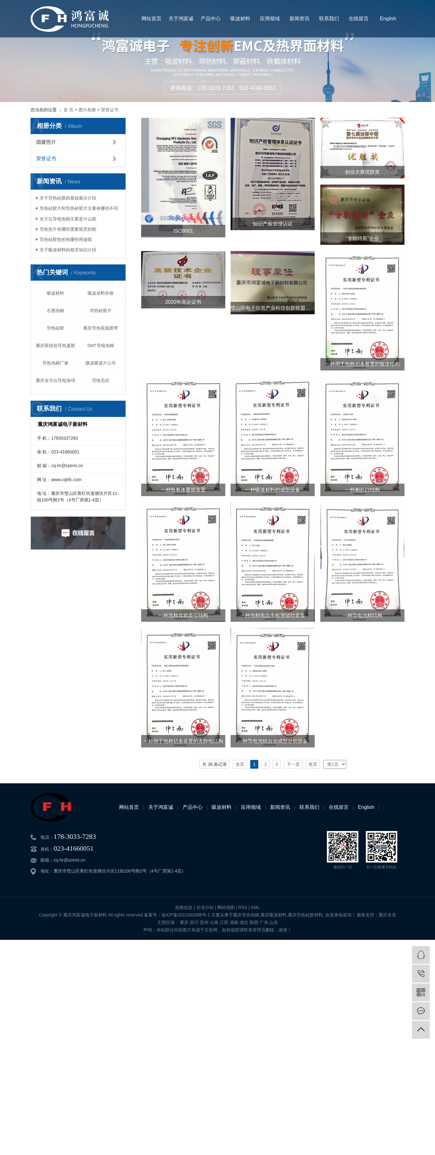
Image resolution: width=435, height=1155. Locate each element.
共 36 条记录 (214, 764)
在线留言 (359, 18)
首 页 (69, 109)
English (388, 18)
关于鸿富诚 (181, 18)
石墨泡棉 (55, 310)
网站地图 (226, 907)
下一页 (293, 764)
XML (255, 907)
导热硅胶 (55, 328)
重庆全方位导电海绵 (55, 380)
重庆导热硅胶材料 (305, 914)
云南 (214, 922)
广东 (264, 922)
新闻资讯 (299, 18)
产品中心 (211, 18)
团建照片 (46, 142)
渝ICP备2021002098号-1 (185, 914)
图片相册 (87, 109)
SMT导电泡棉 (100, 345)
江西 (224, 922)
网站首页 (151, 18)
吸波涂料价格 (101, 293)
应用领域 (270, 18)
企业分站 (205, 907)
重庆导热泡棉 (246, 914)
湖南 (234, 922)
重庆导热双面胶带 (100, 328)
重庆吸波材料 (274, 914)
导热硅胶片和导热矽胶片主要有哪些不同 (79, 208)
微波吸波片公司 (100, 362)
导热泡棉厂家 (55, 362)
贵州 (204, 922)
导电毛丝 (100, 380)
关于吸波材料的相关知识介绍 (68, 249)
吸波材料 (240, 18)
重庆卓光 (387, 914)
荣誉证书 (109, 109)
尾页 (312, 764)
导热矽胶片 (101, 310)
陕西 (254, 922)
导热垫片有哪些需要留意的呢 (68, 229)
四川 (194, 922)
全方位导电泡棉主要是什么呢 (68, 218)
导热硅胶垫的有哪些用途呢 (66, 239)
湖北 (244, 922)
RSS (242, 907)
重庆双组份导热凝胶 (55, 345)
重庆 (184, 922)
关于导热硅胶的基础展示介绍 (68, 198)
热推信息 (184, 907)
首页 (240, 764)
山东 (273, 922)
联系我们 (329, 18)
